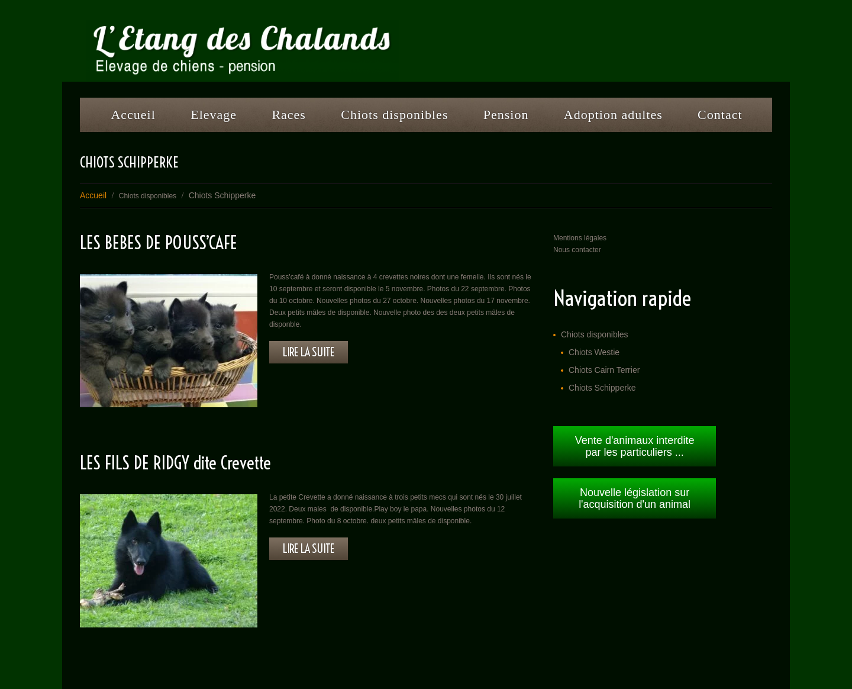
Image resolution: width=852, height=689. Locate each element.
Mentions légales (579, 238)
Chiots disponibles (390, 118)
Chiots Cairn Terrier (604, 370)
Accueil (133, 114)
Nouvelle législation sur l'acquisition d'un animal (634, 498)
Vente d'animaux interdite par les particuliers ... (635, 446)
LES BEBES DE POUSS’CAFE (158, 242)
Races (284, 118)
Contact (720, 114)
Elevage (209, 118)
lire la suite (308, 351)
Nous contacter (577, 250)
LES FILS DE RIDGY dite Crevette (175, 463)
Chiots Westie (594, 352)
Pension (502, 118)
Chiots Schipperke (602, 387)
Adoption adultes (613, 114)
